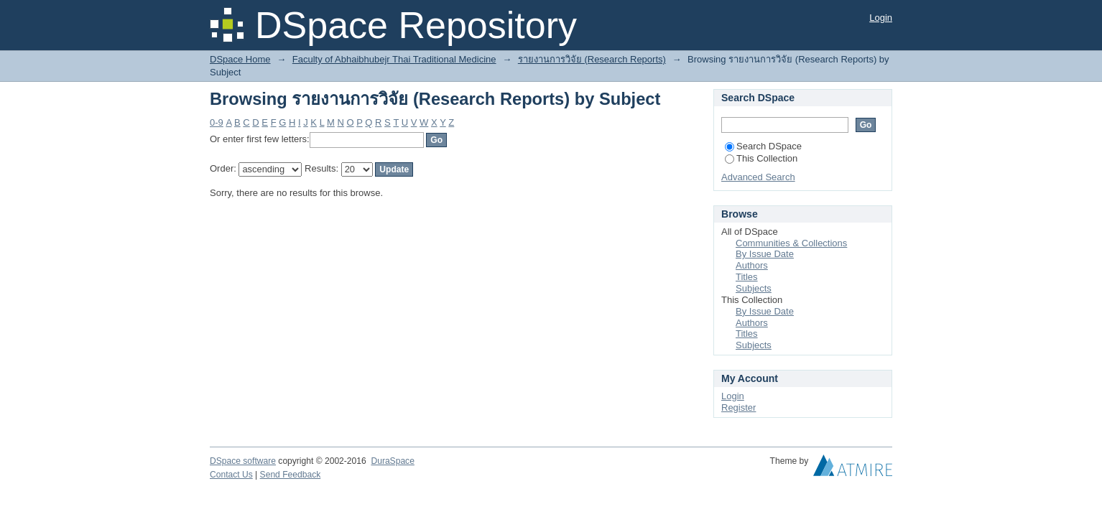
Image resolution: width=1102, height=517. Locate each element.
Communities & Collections (791, 243)
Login (880, 17)
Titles (747, 276)
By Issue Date (765, 253)
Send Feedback (290, 475)
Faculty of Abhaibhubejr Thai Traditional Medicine (394, 59)
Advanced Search (758, 177)
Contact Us (231, 475)
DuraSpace (392, 461)
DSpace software (243, 461)
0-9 (216, 122)
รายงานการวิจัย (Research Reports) (592, 59)
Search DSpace (763, 146)
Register (738, 407)
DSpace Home (240, 59)
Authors (752, 265)
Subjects (754, 288)
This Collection (761, 158)
